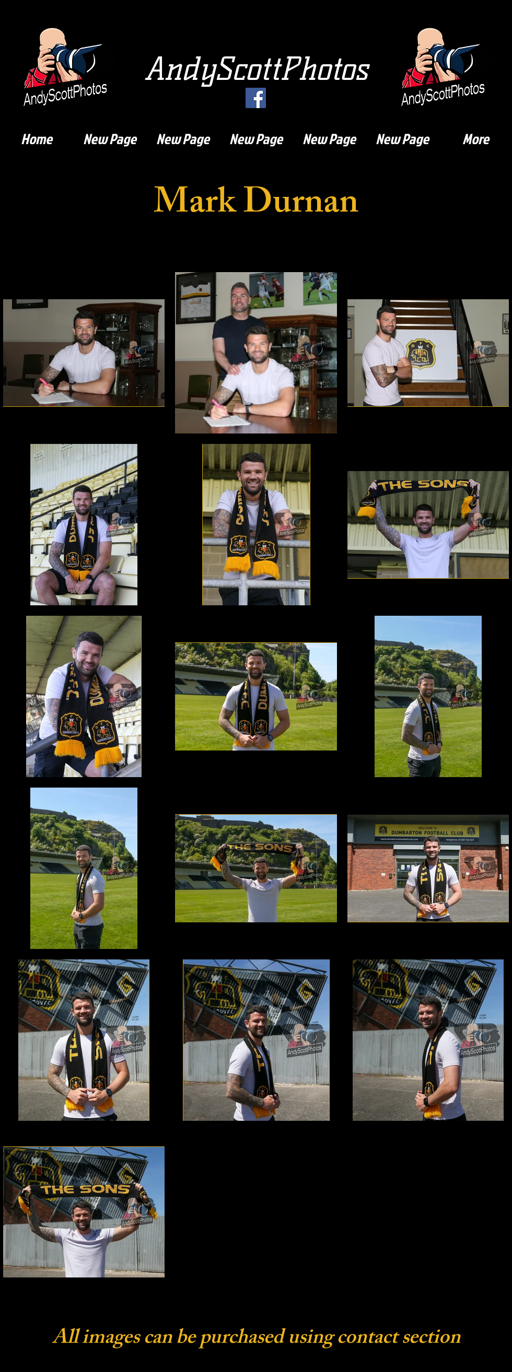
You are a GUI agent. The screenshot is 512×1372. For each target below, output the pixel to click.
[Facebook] (256, 98)
